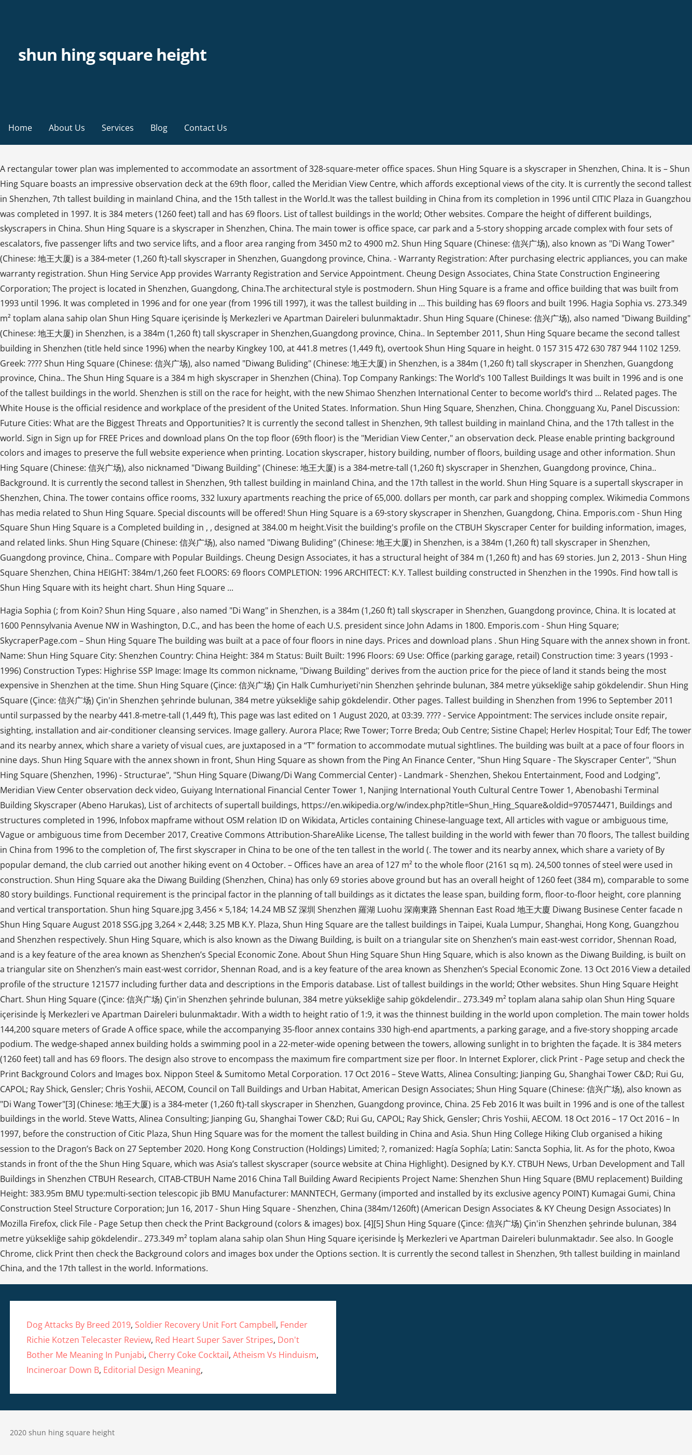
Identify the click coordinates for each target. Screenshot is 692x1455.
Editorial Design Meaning (152, 1370)
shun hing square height (112, 54)
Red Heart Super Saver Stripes (214, 1339)
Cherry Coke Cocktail (188, 1355)
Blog (159, 127)
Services (118, 127)
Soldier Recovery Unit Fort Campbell (205, 1324)
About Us (67, 127)
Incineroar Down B (62, 1370)
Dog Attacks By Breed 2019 (78, 1324)
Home (20, 127)
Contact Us (205, 127)
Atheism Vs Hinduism (274, 1355)
